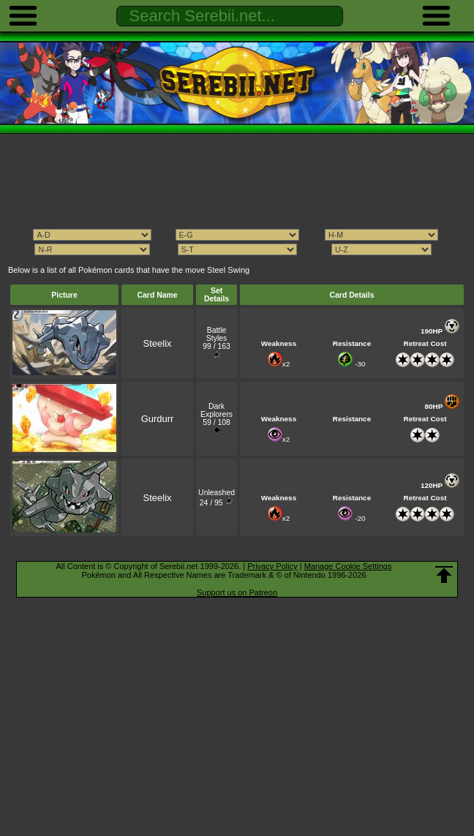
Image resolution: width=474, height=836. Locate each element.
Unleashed (216, 493)
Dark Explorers (216, 410)
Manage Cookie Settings (348, 566)
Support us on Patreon (237, 592)
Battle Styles (216, 334)
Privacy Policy (272, 566)
